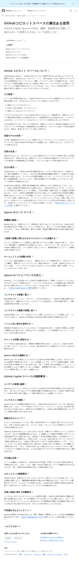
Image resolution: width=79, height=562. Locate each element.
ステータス (37, 554)
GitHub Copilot (10, 16)
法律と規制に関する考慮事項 (18, 492)
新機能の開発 (11, 220)
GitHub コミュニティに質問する (51, 537)
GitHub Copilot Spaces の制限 (20, 288)
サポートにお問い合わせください (52, 540)
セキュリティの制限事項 (16, 473)
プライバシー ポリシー (10, 541)
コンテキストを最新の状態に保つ (20, 310)
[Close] (73, 3)
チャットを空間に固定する (17, 339)
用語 (20, 554)
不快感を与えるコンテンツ (17, 510)
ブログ (66, 554)
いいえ (18, 538)
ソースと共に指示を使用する (18, 323)
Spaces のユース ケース (19, 212)
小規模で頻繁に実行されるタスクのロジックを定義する (31, 238)
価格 (44, 554)
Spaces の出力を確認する (17, 355)
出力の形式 (10, 167)
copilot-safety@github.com (31, 517)
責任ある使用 (21, 16)
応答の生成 (10, 151)
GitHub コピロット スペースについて (27, 70)
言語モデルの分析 (13, 135)
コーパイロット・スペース (36, 16)
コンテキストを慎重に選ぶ (17, 294)
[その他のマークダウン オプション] (25, 40)
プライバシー (28, 554)
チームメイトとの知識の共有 (18, 256)
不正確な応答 (11, 458)
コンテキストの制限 (14, 400)
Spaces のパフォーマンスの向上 (23, 275)
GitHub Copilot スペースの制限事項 (26, 376)
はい (8, 538)
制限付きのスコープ (14, 418)
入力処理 (9, 94)
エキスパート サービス (54, 554)
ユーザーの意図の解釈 (15, 384)
